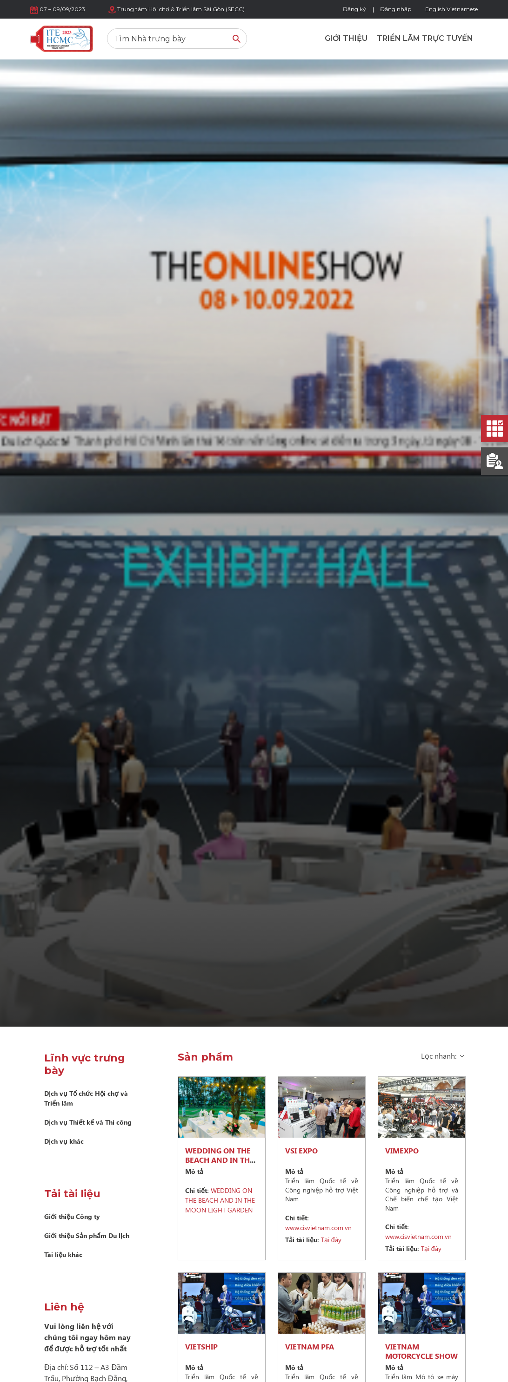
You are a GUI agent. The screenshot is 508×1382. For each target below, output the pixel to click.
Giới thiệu (346, 38)
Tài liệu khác (63, 1254)
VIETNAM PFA (309, 1346)
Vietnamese (462, 9)
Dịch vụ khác (64, 1141)
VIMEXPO (402, 1150)
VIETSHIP (201, 1346)
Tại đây (313, 1239)
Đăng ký (354, 9)
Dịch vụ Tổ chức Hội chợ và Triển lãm (86, 1098)
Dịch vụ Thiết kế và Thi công (88, 1122)
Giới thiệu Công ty (72, 1216)
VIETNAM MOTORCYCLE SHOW (421, 1351)
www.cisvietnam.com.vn (318, 1222)
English (435, 9)
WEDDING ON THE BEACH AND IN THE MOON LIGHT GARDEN (219, 1164)
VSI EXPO (301, 1150)
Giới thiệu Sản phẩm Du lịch (86, 1235)
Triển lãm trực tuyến (425, 38)
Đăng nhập (395, 9)
